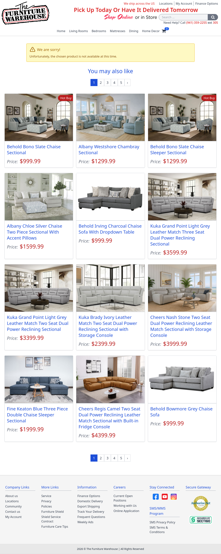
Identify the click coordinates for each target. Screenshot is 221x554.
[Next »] (128, 82)
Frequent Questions (91, 517)
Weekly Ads (85, 522)
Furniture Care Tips (54, 526)
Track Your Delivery (90, 512)
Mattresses (117, 31)
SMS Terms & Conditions (159, 529)
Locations (166, 3)
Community (13, 506)
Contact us (12, 512)
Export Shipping (88, 506)
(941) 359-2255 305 (202, 23)
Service (46, 496)
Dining (133, 31)
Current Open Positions (123, 498)
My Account (184, 3)
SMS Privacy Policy (162, 522)
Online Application (126, 511)
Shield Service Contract (51, 519)
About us (11, 496)
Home (61, 31)
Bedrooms (99, 31)
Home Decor (151, 31)
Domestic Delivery (90, 501)
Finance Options (206, 3)
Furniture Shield (52, 512)
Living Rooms (78, 31)
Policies (46, 506)
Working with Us (124, 506)
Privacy (46, 501)
